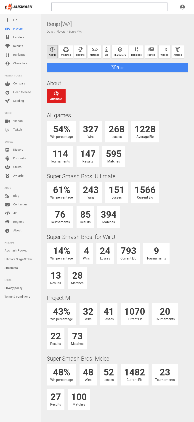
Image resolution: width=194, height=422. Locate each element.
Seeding (14, 101)
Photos (151, 51)
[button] (182, 7)
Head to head (18, 92)
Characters (16, 63)
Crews (13, 167)
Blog (12, 196)
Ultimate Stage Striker (18, 259)
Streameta (11, 268)
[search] (109, 7)
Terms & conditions (17, 296)
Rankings (15, 55)
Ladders (14, 37)
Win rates (66, 51)
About (13, 231)
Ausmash (56, 96)
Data (50, 31)
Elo (11, 20)
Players (14, 29)
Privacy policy (13, 288)
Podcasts (15, 159)
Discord (14, 150)
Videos (14, 121)
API (11, 213)
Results (14, 46)
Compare (15, 84)
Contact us (16, 205)
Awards (14, 176)
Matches (94, 51)
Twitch (13, 130)
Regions (14, 222)
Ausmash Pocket (16, 250)
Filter (118, 67)
